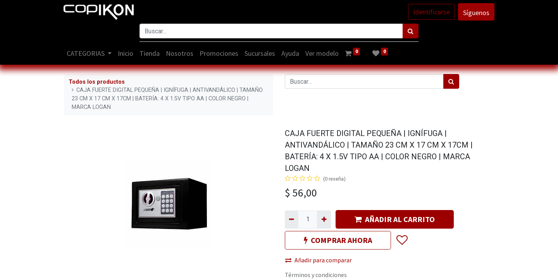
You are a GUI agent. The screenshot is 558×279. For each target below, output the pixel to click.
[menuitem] (126, 53)
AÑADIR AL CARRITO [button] (395, 219)
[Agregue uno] (324, 219)
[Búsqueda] (410, 31)
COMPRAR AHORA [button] (338, 240)
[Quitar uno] (291, 219)
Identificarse (431, 11)
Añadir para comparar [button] (318, 260)
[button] (401, 240)
